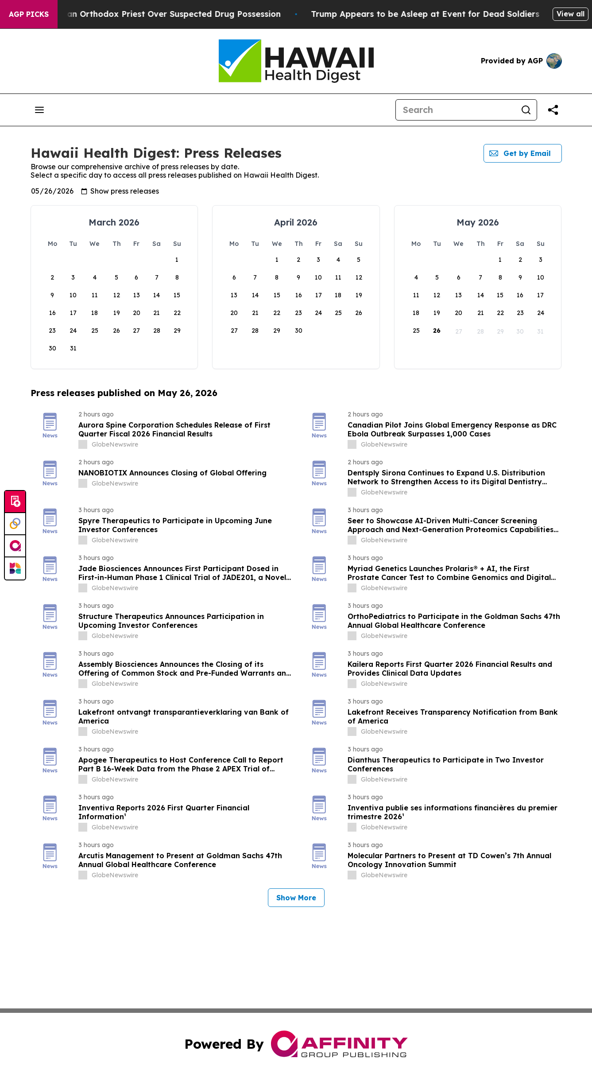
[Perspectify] (15, 524)
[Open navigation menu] (39, 110)
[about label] (82, 444)
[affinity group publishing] (15, 546)
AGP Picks (29, 14)
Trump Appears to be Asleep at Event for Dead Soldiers (472, 14)
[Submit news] (15, 502)
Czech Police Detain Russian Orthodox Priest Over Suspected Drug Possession (169, 14)
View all (570, 13)
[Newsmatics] (15, 568)
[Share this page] (553, 110)
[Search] (455, 110)
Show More (296, 897)
